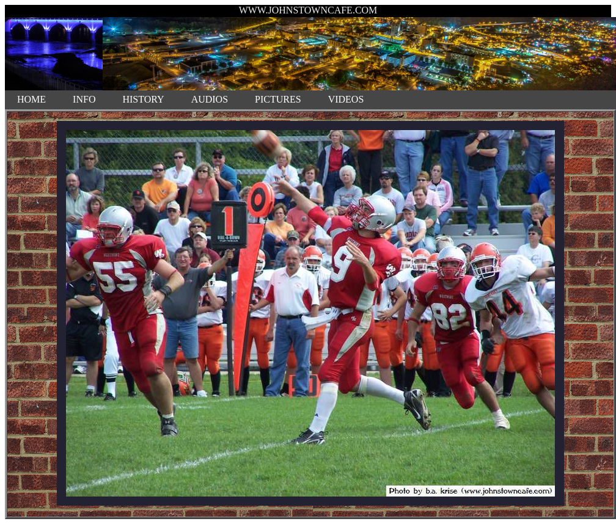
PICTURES (278, 99)
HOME (31, 99)
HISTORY (143, 99)
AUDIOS (209, 99)
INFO (84, 99)
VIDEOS (346, 99)
